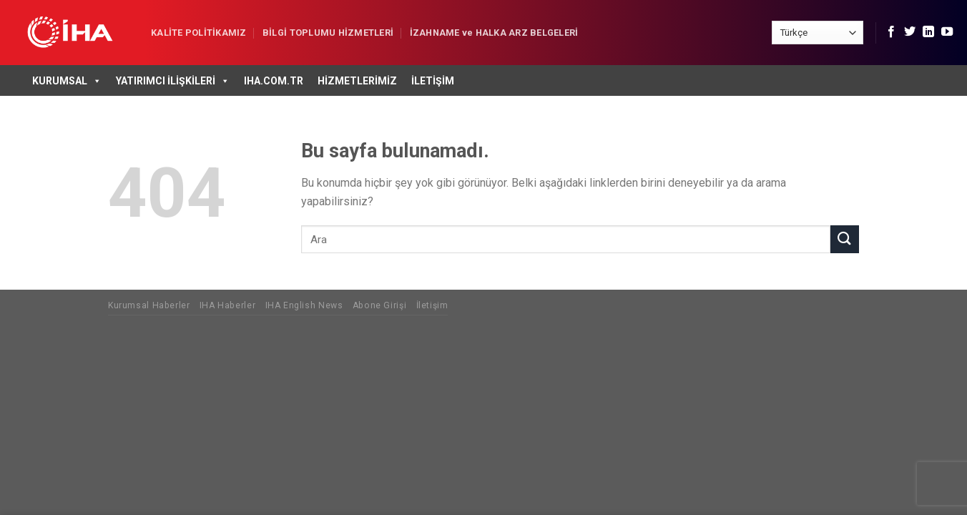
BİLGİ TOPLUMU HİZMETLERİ (327, 32)
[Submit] (844, 239)
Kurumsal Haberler (149, 305)
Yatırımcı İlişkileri (173, 81)
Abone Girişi (379, 305)
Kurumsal (67, 81)
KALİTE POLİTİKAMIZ (199, 32)
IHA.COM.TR (273, 81)
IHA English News (304, 305)
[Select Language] (817, 32)
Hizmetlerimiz (357, 81)
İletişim (432, 81)
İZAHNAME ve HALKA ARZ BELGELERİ (494, 32)
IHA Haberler (227, 305)
